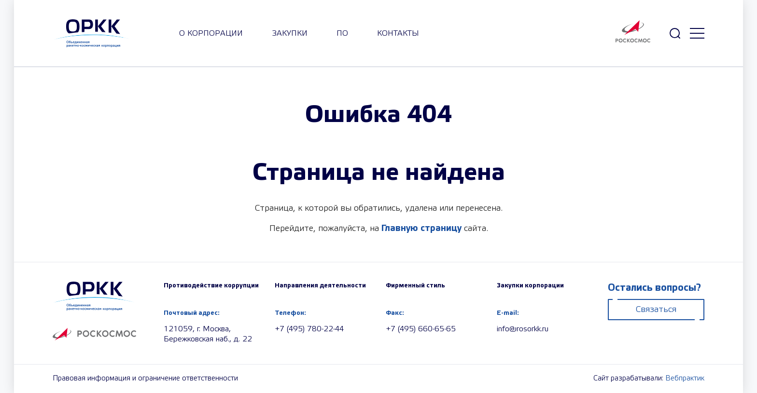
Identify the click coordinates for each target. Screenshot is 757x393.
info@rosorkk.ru (522, 329)
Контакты (398, 33)
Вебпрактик (684, 378)
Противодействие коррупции (211, 285)
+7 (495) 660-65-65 (421, 329)
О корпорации (211, 33)
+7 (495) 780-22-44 (309, 329)
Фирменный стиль (415, 285)
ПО (342, 33)
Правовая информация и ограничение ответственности (145, 378)
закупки (290, 33)
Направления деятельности (320, 285)
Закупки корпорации (530, 285)
